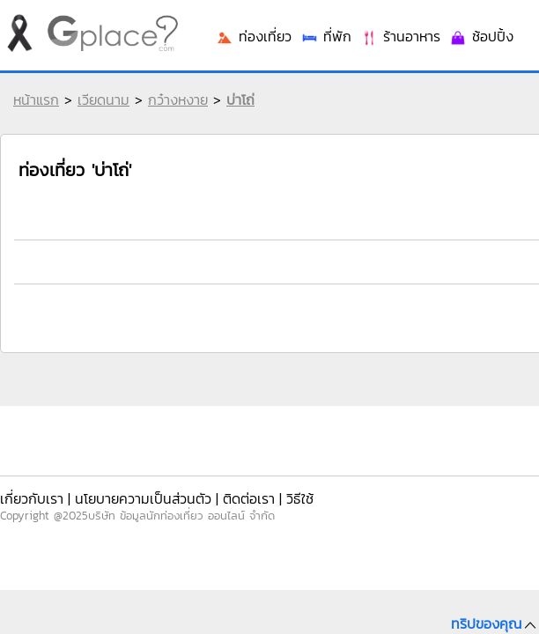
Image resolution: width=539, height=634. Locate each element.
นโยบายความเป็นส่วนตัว (125, 491)
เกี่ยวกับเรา (30, 491)
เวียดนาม (99, 112)
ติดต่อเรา (215, 491)
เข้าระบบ (419, 28)
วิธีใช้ (258, 491)
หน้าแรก (32, 112)
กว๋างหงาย (173, 112)
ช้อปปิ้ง (504, 275)
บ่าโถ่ (236, 112)
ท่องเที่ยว (310, 275)
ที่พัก (372, 275)
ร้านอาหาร (434, 275)
